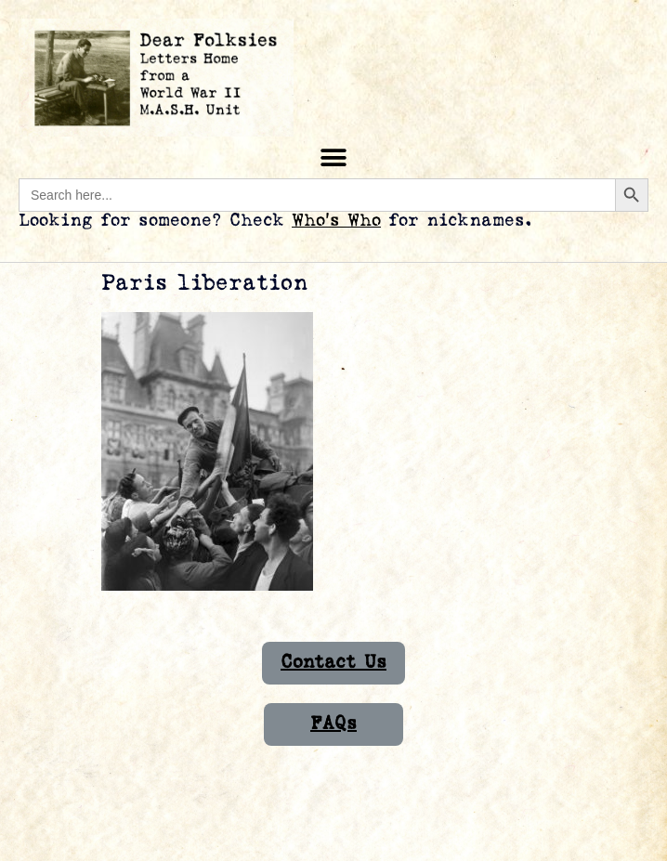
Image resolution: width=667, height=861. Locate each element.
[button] (334, 157)
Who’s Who (336, 220)
